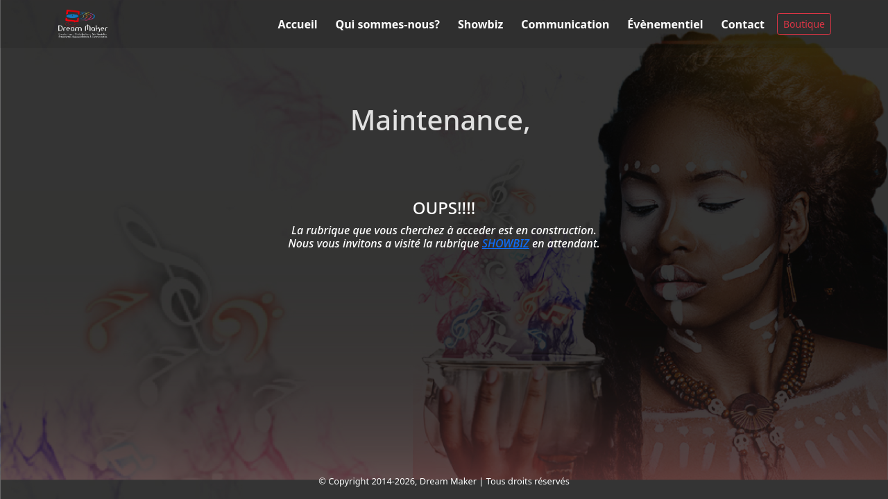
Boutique (804, 23)
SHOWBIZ (505, 243)
